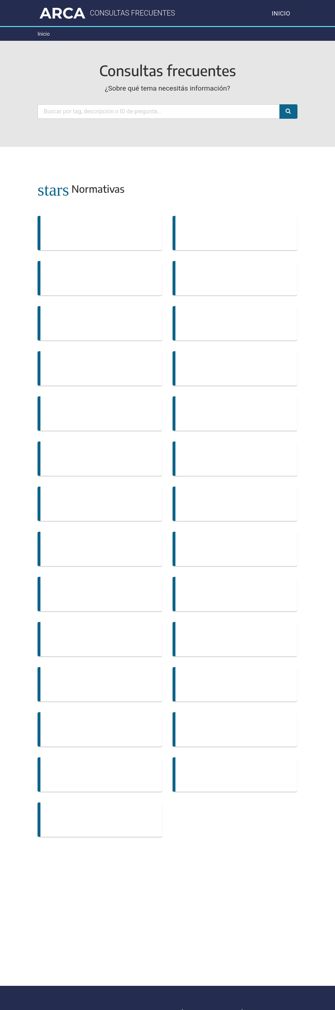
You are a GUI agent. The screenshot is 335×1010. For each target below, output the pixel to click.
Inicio (281, 13)
